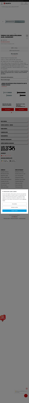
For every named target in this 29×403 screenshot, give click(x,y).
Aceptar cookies (14, 210)
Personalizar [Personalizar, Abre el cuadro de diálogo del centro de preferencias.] (14, 203)
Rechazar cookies (14, 207)
